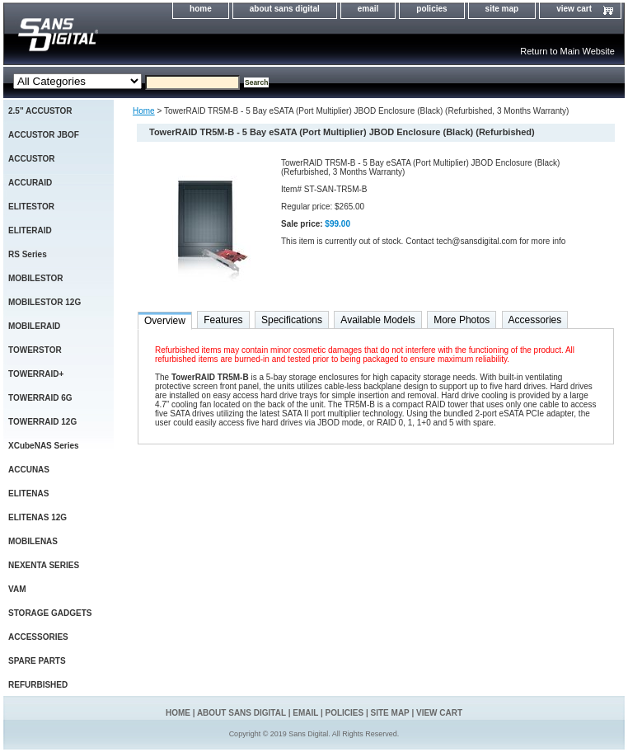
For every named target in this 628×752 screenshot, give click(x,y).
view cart (574, 8)
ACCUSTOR (31, 158)
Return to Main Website (567, 51)
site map (502, 8)
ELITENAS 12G (37, 517)
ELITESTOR (31, 206)
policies (431, 8)
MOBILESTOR (35, 278)
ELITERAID (30, 230)
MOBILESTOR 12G (44, 302)
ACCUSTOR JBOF (43, 134)
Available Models (377, 320)
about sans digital (285, 8)
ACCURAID (30, 182)
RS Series (27, 254)
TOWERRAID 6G (40, 397)
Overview (164, 321)
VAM (17, 589)
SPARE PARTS (37, 660)
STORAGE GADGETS (50, 613)
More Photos (462, 320)
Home (144, 110)
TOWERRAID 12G (42, 421)
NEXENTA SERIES (43, 565)
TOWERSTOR (35, 350)
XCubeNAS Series (43, 445)
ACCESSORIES (38, 637)
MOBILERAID (34, 326)
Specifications (291, 320)
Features (223, 320)
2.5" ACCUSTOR (40, 110)
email (368, 8)
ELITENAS (28, 493)
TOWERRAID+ (35, 373)
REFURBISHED (38, 684)
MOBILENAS (33, 541)
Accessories (535, 320)
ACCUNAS (28, 469)
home (201, 8)
